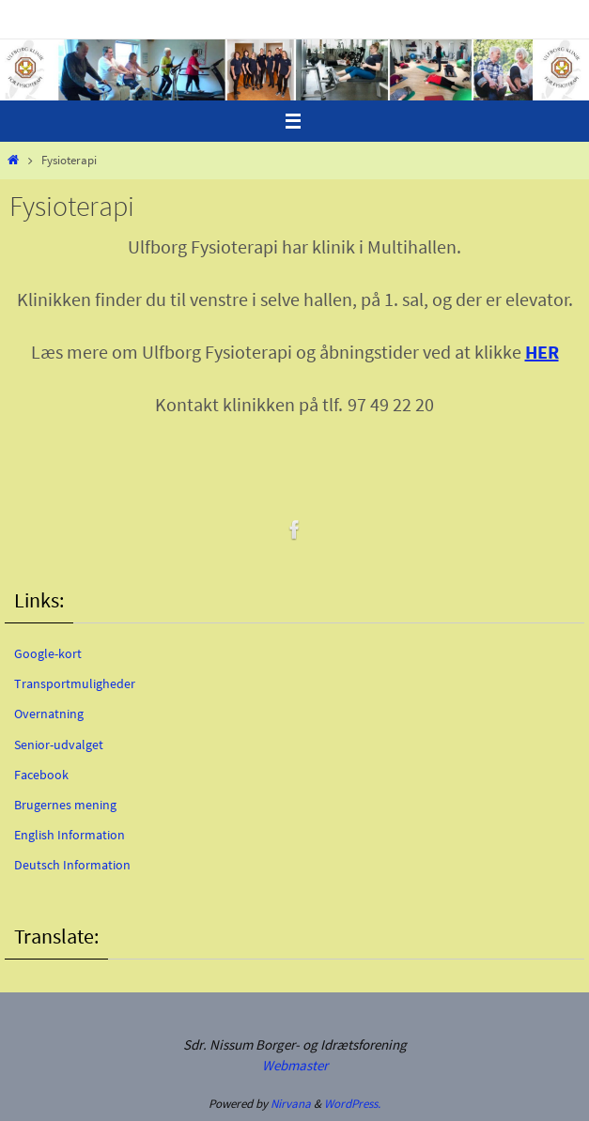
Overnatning (49, 713)
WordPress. (352, 1104)
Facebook (41, 774)
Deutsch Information (72, 864)
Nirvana (291, 1104)
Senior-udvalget (58, 744)
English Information (69, 834)
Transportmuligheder (74, 683)
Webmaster (295, 1065)
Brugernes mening (65, 804)
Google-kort (48, 653)
